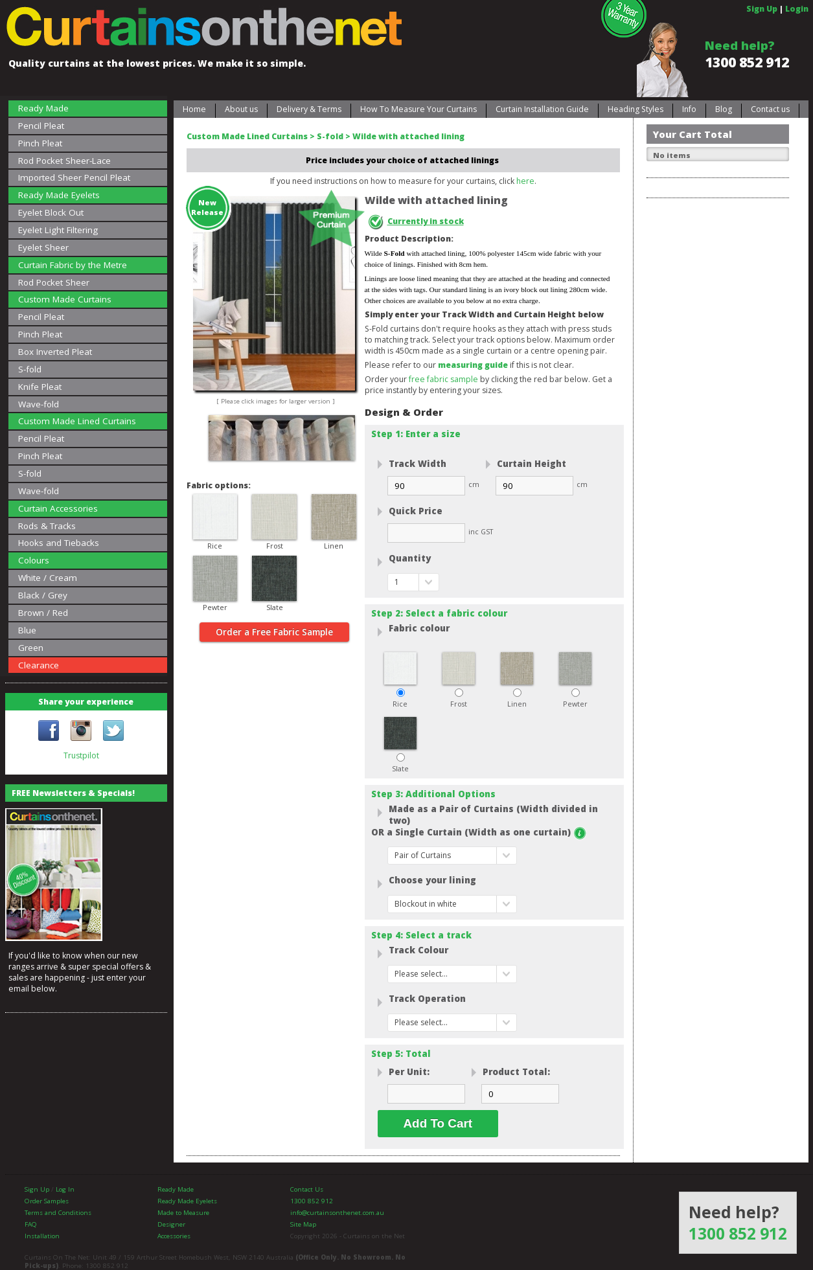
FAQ (31, 1224)
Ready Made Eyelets (59, 195)
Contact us (770, 109)
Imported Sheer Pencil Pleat (74, 177)
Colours (33, 560)
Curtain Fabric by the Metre (72, 265)
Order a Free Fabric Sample (274, 632)
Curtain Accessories (58, 508)
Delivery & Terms (309, 109)
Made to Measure (183, 1212)
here (525, 181)
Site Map (303, 1224)
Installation (42, 1236)
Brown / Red (43, 612)
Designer (171, 1224)
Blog (723, 109)
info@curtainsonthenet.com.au (337, 1212)
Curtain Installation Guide (542, 109)
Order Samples (47, 1201)
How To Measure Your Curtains (418, 109)
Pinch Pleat (40, 143)
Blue (27, 630)
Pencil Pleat (41, 125)
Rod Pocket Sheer (53, 282)
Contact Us (306, 1189)
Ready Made (43, 108)
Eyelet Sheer (43, 247)
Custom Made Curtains (64, 299)
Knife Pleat (40, 386)
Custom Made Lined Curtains (77, 421)
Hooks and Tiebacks (58, 543)
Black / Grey (42, 595)
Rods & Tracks (47, 526)
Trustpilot (81, 755)
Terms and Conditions (58, 1212)
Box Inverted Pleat (55, 351)
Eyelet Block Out (51, 212)
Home (194, 109)
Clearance (38, 665)
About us (241, 109)
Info (689, 109)
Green (30, 647)
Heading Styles (635, 109)
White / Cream (47, 578)
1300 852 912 (747, 62)
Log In (65, 1189)
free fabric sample (443, 379)
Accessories (173, 1236)
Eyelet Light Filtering (58, 230)
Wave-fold (38, 404)
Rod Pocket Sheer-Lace (64, 160)
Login (796, 8)
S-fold (29, 369)
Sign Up (761, 8)
